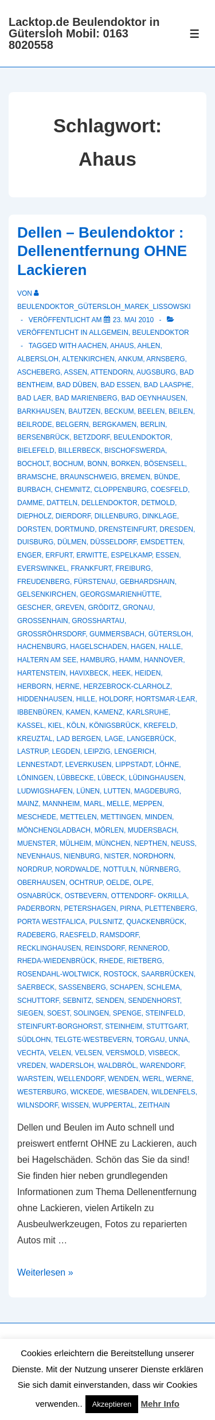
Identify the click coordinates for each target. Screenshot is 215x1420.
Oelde (118, 883)
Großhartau (98, 621)
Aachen (92, 346)
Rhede (111, 961)
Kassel (30, 726)
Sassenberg (82, 987)
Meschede (36, 817)
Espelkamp (131, 555)
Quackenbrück (155, 922)
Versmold (125, 1053)
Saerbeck (35, 987)
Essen (167, 555)
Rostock (120, 974)
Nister (116, 856)
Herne (68, 686)
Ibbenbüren (39, 712)
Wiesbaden (126, 1092)
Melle (118, 804)
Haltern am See (46, 660)
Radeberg (36, 935)
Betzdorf (91, 437)
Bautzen (84, 411)
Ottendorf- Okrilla (149, 896)
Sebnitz (77, 1001)
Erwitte (91, 555)
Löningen (35, 778)
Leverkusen (88, 765)
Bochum (68, 464)
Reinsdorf (104, 948)
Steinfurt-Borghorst (59, 1026)
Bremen (135, 477)
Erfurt (58, 555)
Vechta (31, 1053)
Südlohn (34, 1040)
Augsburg (156, 372)
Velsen (88, 1053)
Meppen (147, 804)
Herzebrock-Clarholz (126, 686)
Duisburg (35, 542)
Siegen (30, 1013)
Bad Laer (34, 398)
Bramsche (36, 477)
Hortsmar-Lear (166, 699)
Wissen (74, 1105)
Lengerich (134, 751)
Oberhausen (41, 883)
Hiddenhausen (44, 699)
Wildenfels (173, 1092)
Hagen (143, 647)
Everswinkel (42, 568)
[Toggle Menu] (194, 33)
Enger (29, 555)
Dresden (176, 529)
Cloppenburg (120, 490)
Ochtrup (86, 883)
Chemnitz (72, 490)
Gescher (34, 608)
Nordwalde (77, 869)
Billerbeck (79, 450)
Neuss (182, 843)
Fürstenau (95, 582)
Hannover (163, 660)
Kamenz (108, 712)
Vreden (31, 1066)
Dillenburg (117, 516)
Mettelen (78, 817)
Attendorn (112, 372)
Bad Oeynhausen (153, 398)
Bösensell (164, 464)
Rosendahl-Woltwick (58, 974)
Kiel (55, 726)
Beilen (181, 411)
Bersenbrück (43, 437)
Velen (59, 1053)
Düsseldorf (113, 542)
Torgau (150, 1040)
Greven (69, 608)
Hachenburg (41, 647)
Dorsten (34, 529)
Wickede (87, 1092)
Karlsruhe (148, 712)
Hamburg (97, 660)
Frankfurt (91, 568)
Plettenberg (170, 908)
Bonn (97, 464)
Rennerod (148, 948)
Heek (121, 673)
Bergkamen (114, 425)
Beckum (119, 411)
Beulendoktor (160, 333)
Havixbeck (88, 673)
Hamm (129, 660)
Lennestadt (39, 765)
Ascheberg (38, 372)
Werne (179, 1079)
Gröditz (103, 608)
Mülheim (75, 843)
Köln (76, 726)
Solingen (91, 1013)
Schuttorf (37, 1001)
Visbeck (163, 1053)
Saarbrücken (167, 974)
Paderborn (38, 908)
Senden (109, 1001)
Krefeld (159, 726)
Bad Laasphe (167, 385)
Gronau (138, 608)
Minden (158, 817)
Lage (114, 739)
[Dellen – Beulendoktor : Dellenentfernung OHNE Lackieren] (133, 320)
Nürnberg (159, 869)
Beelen (151, 411)
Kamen (78, 712)
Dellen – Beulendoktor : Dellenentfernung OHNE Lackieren (102, 251)
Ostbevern (86, 896)
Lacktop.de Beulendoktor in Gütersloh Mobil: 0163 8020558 (84, 33)
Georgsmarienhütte (119, 594)
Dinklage (159, 516)
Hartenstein (41, 673)
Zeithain (154, 1105)
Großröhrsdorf (51, 634)
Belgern (72, 425)
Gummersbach (116, 634)
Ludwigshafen (45, 791)
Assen (75, 372)
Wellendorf (80, 1079)
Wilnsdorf (37, 1105)
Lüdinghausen (156, 778)
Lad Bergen (78, 739)
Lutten (117, 791)
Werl (152, 1079)
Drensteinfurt (127, 529)
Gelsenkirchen (46, 594)
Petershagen (90, 908)
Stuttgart (166, 1026)
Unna (178, 1040)
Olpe (143, 883)
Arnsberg (165, 359)
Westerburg (42, 1092)
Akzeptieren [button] (112, 1404)
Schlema (163, 987)
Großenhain (42, 621)
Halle (170, 647)
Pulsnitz (106, 922)
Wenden (123, 1079)
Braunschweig (88, 477)
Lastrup (32, 751)
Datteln (61, 503)
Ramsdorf (119, 935)
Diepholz (34, 516)
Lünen (88, 791)
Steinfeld (164, 1013)
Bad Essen (120, 385)
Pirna (130, 908)
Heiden (148, 673)
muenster (36, 843)
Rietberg (144, 961)
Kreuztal (35, 739)
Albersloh (37, 359)
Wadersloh (72, 1066)
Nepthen (150, 843)
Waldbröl (116, 1066)
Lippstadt (133, 765)
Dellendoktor (109, 503)
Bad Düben (77, 385)
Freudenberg (43, 582)
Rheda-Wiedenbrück (56, 961)
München (112, 843)
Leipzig (97, 751)
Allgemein (108, 333)
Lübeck (111, 778)
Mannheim (61, 804)
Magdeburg (156, 791)
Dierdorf (73, 516)
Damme (30, 503)
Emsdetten (161, 542)
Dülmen (72, 542)
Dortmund (74, 529)
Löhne (167, 765)
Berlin (152, 425)
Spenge (127, 1013)
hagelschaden (98, 647)
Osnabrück (39, 896)
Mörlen (109, 830)
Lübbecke (75, 778)
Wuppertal (113, 1105)
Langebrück (150, 739)
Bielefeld (35, 450)
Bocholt (33, 464)
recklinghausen (49, 948)
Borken (125, 464)
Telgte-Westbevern (93, 1040)
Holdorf (115, 699)
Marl (93, 804)
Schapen (126, 987)
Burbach (34, 490)
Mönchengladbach (54, 830)
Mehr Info (160, 1403)
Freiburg (133, 568)
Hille (85, 699)
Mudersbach (152, 830)
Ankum (130, 359)
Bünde (166, 477)
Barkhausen (41, 411)
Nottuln (119, 869)
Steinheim (123, 1026)
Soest (58, 1013)
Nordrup (34, 869)
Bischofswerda (134, 450)
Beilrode (34, 425)
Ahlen (148, 346)
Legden (66, 751)
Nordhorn (153, 856)
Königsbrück (114, 726)
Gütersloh (169, 634)
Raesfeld (78, 935)
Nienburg (82, 856)
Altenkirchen (88, 359)
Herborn (34, 686)
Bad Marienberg (86, 398)
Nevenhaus (38, 856)
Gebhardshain (147, 582)
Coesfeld (169, 490)
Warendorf (162, 1066)
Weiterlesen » (45, 1272)
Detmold (158, 503)
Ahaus (122, 346)
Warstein (35, 1079)
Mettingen (120, 817)
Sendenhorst (154, 1001)
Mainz (27, 804)
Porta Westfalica (51, 922)
